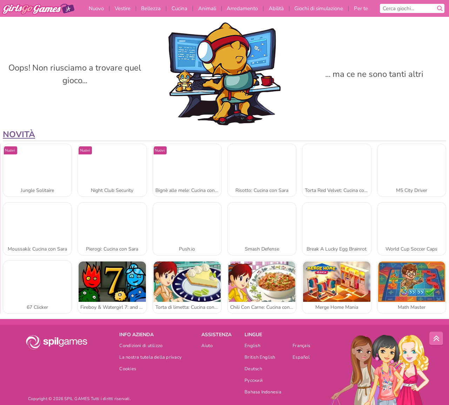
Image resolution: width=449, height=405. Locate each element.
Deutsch (253, 369)
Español (301, 357)
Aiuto (207, 346)
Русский (253, 381)
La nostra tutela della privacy (150, 357)
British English (259, 357)
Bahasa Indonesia (262, 392)
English (252, 346)
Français (301, 346)
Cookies (127, 369)
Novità (19, 134)
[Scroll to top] (436, 339)
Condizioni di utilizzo (140, 346)
